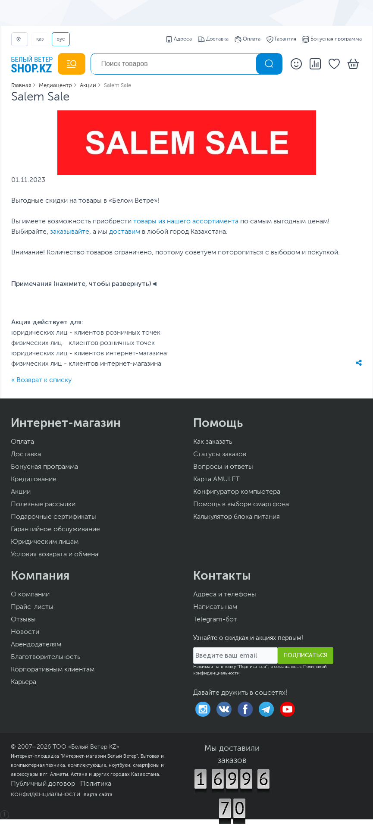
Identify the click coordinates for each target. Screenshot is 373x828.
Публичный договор (43, 784)
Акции (21, 492)
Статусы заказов (219, 454)
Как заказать (212, 442)
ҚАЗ (40, 39)
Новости (25, 632)
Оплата (247, 39)
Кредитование (33, 479)
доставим (124, 232)
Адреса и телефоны (224, 594)
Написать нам (215, 607)
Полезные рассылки (43, 504)
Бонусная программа (332, 39)
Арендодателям (36, 644)
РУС (60, 39)
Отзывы (23, 619)
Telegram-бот (215, 619)
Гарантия (281, 39)
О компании (30, 594)
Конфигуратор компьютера (236, 492)
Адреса (179, 39)
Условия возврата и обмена (54, 554)
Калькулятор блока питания (236, 517)
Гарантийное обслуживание (55, 529)
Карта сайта (98, 794)
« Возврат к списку (41, 380)
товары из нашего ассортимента (185, 221)
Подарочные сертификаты (53, 517)
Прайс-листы (32, 607)
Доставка (213, 39)
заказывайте (69, 232)
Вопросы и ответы (223, 467)
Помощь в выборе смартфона (241, 504)
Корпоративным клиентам (52, 669)
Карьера (23, 682)
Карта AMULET (216, 479)
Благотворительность (45, 657)
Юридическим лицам (44, 542)
